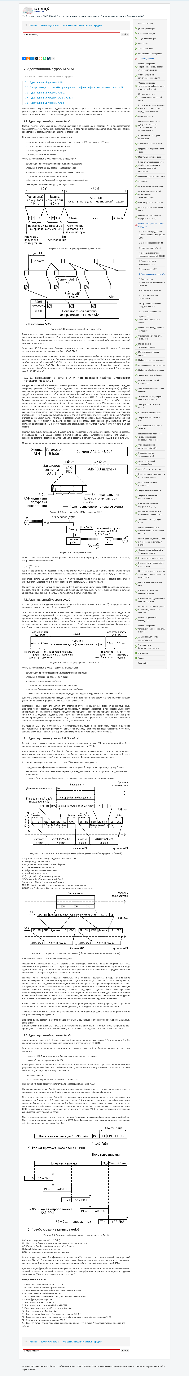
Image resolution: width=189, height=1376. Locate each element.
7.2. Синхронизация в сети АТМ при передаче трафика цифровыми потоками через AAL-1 (75, 87)
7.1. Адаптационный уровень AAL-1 (45, 82)
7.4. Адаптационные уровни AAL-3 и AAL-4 (49, 97)
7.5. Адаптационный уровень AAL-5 (45, 102)
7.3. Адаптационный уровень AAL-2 (45, 92)
